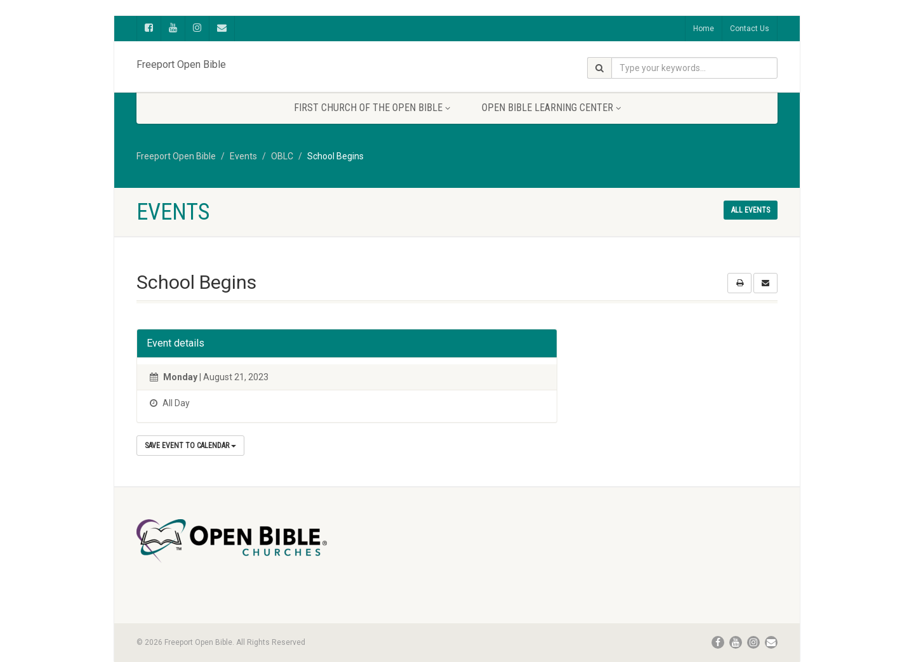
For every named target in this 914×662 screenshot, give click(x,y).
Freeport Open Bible (181, 61)
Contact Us (749, 28)
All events (750, 210)
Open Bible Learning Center (551, 108)
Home (703, 28)
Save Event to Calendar (190, 445)
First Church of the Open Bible (372, 108)
